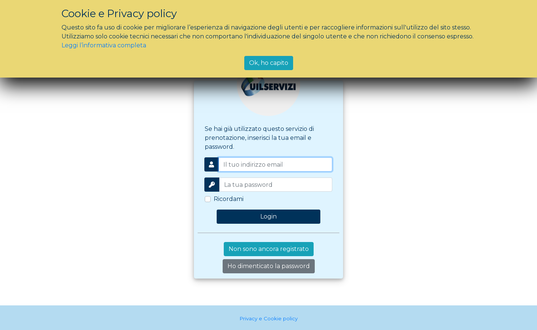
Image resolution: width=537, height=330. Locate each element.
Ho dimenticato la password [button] (268, 266)
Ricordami (229, 198)
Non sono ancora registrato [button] (269, 248)
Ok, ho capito (268, 62)
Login (268, 216)
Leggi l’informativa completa (104, 45)
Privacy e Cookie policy (268, 318)
